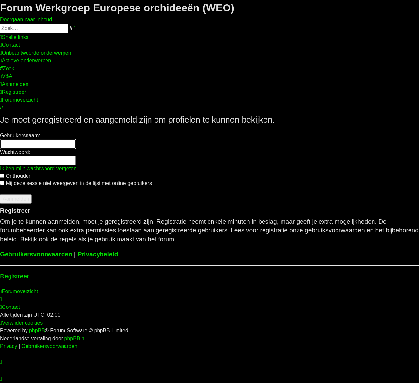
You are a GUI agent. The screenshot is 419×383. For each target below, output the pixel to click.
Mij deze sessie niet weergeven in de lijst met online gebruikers (76, 183)
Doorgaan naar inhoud (26, 19)
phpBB (37, 330)
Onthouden (16, 176)
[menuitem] (10, 45)
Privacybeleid (98, 254)
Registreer (14, 276)
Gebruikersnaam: (20, 135)
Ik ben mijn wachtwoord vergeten (38, 168)
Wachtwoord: (15, 152)
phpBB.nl (75, 338)
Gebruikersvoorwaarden (36, 254)
